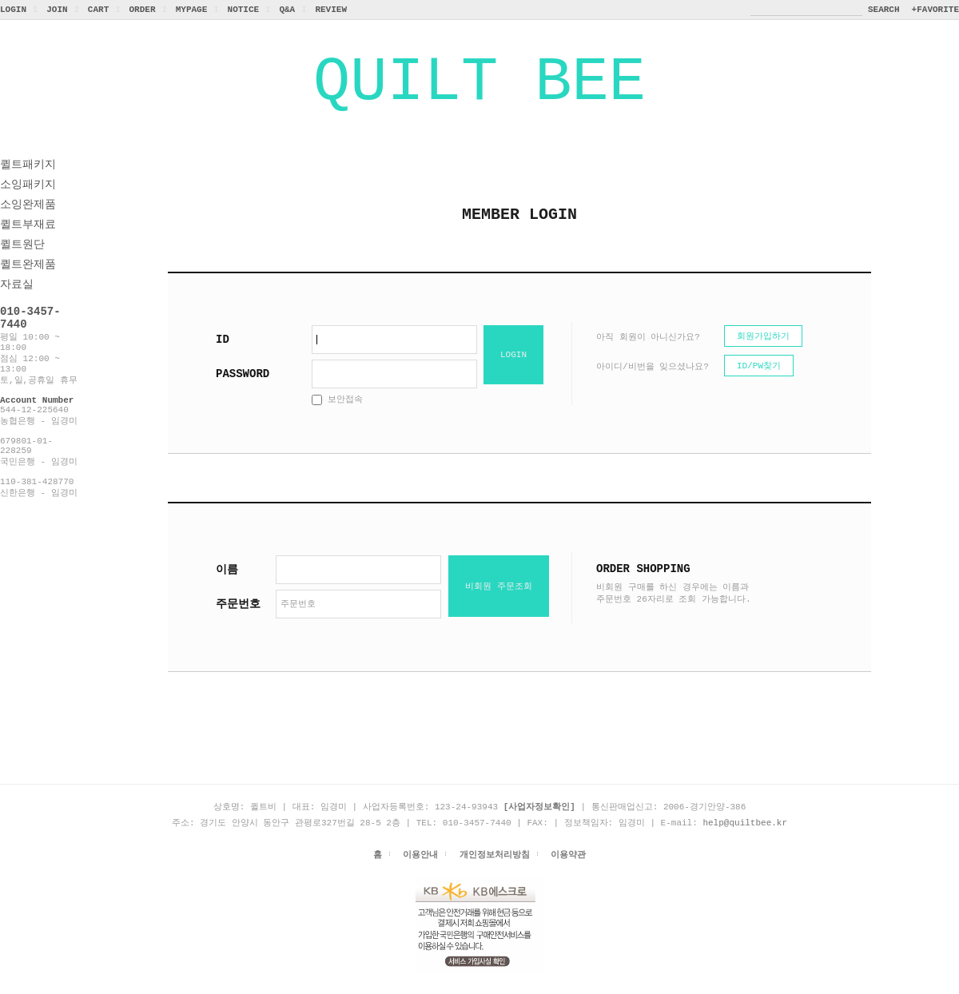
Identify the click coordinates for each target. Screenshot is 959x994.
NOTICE (244, 9)
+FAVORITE (935, 9)
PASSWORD (242, 391)
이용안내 (420, 874)
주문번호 (238, 621)
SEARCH (884, 9)
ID (222, 356)
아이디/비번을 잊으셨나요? (652, 384)
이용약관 (568, 874)
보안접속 (337, 417)
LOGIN (13, 9)
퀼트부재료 (28, 239)
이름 (227, 586)
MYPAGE (192, 9)
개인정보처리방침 (495, 874)
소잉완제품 (28, 219)
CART (98, 9)
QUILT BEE (479, 90)
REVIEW (331, 9)
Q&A (287, 9)
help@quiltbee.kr (744, 841)
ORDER (142, 9)
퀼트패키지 (28, 179)
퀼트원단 (22, 259)
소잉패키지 (28, 199)
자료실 (17, 299)
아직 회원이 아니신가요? (648, 354)
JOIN (56, 9)
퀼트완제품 (28, 279)
